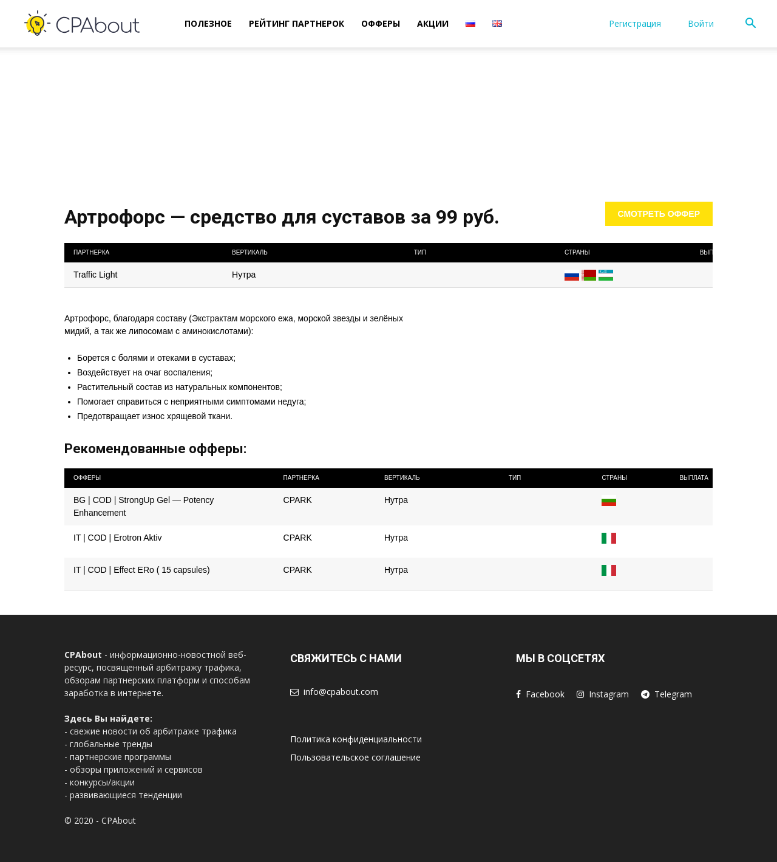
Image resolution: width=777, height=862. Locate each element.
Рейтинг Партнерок (296, 23)
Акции (433, 23)
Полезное (208, 23)
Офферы (380, 23)
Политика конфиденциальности (356, 739)
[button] (750, 24)
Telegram (673, 694)
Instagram (609, 694)
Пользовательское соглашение (355, 757)
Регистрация (635, 23)
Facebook (545, 694)
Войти (701, 23)
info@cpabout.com (341, 691)
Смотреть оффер (659, 214)
